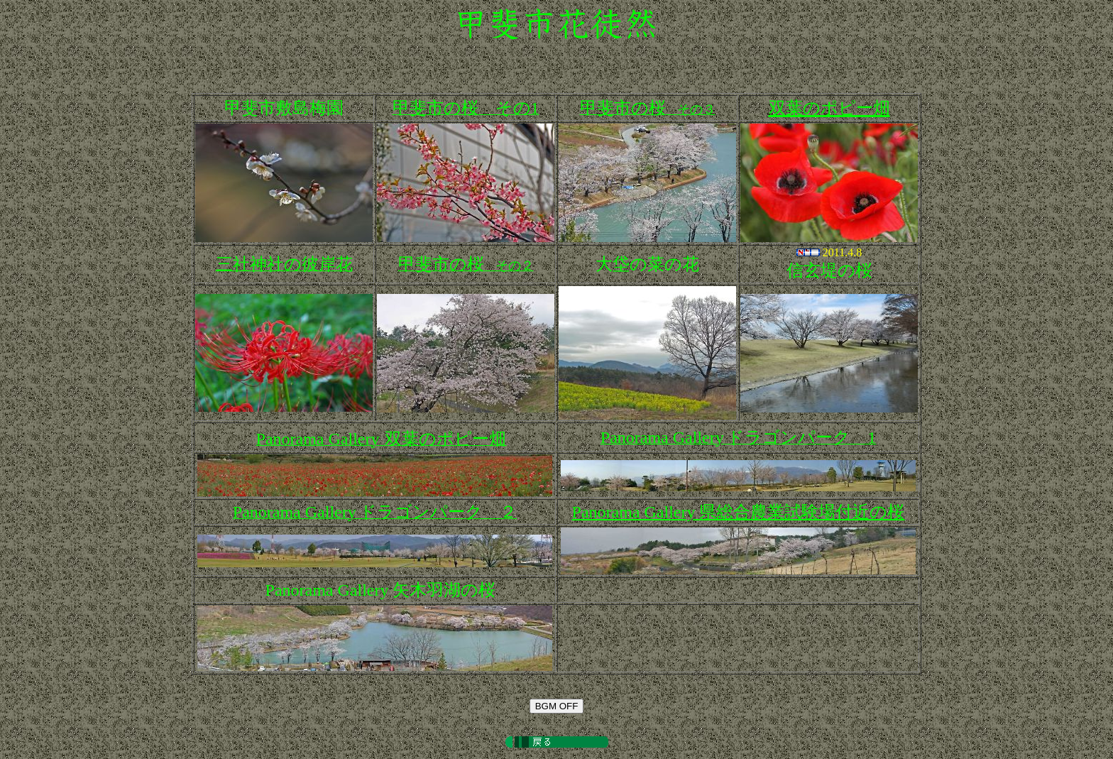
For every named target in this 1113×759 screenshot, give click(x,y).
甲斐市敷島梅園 (284, 108)
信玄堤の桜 (829, 270)
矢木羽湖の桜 (380, 590)
